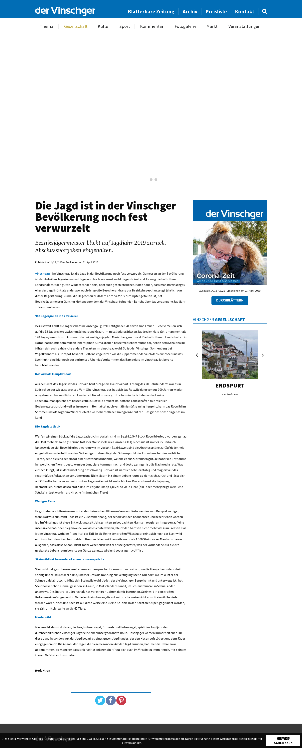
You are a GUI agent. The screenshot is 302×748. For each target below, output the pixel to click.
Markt (211, 26)
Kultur (104, 26)
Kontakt (244, 11)
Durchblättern (229, 300)
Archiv (190, 11)
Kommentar (151, 26)
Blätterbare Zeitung (151, 11)
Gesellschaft (76, 26)
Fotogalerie (185, 26)
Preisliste (216, 11)
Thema (47, 26)
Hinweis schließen (283, 740)
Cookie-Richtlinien (134, 739)
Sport (124, 26)
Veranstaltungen (244, 26)
